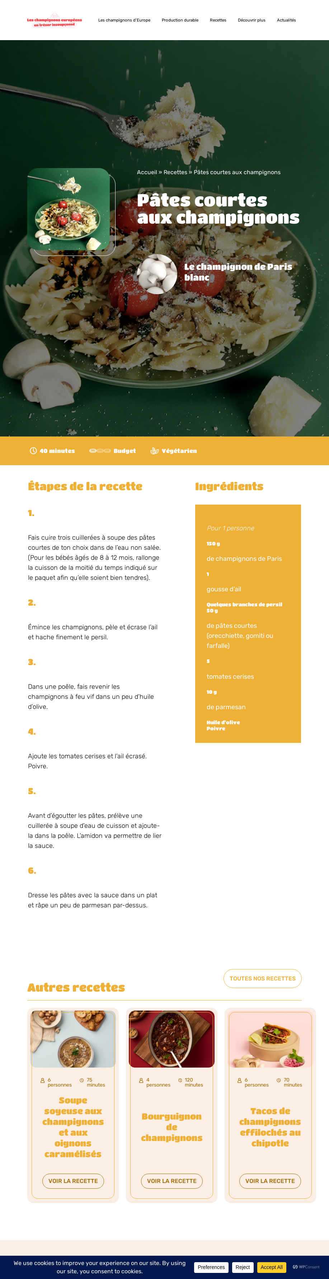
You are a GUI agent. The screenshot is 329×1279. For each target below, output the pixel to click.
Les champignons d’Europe (124, 20)
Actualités (286, 20)
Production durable (180, 20)
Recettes (218, 20)
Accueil (147, 172)
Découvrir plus (251, 20)
